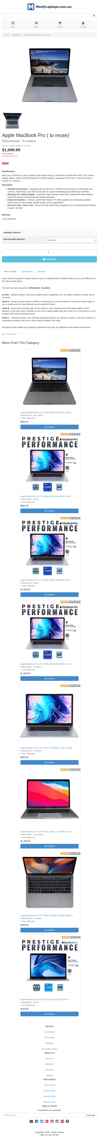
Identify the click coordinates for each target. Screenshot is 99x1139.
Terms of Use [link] (49, 1085)
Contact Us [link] (49, 1064)
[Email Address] (43, 1115)
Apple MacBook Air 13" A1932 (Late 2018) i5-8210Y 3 (44, 999)
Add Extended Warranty (14, 239)
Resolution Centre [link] (49, 1049)
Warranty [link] (49, 1070)
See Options (49, 427)
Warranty (41, 271)
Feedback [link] (49, 1043)
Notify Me (49, 259)
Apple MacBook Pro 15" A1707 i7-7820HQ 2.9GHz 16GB (46, 748)
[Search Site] (94, 15)
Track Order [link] (49, 1038)
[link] (36, 1121)
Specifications (27, 271)
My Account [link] (49, 1032)
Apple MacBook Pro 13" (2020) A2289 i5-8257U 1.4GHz (45, 412)
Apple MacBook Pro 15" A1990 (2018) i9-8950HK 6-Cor (45, 580)
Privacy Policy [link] (49, 1091)
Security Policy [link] (49, 1096)
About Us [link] (50, 1058)
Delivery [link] (49, 1075)
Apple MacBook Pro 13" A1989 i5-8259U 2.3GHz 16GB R (46, 915)
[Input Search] (47, 15)
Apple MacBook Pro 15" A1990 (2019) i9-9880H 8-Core (45, 496)
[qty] (49, 252)
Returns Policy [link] (49, 1102)
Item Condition (10, 271)
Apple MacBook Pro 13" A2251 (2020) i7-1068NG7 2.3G (45, 831)
